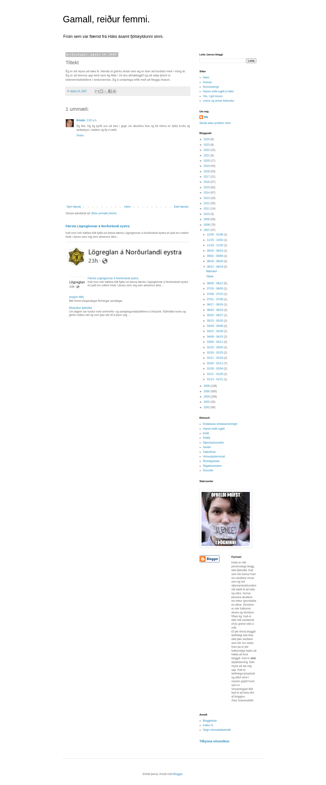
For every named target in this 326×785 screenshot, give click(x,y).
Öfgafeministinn (212, 465)
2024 (207, 139)
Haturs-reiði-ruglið (213, 428)
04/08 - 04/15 (215, 336)
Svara (80, 135)
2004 (207, 396)
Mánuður (211, 271)
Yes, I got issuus (213, 96)
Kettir (206, 433)
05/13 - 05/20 (215, 320)
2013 (207, 198)
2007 (207, 230)
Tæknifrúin (209, 452)
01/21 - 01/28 (215, 374)
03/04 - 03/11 (215, 341)
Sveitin (207, 447)
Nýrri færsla (74, 206)
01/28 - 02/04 (215, 368)
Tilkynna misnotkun (214, 741)
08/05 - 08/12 (215, 283)
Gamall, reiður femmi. (106, 19)
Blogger (178, 774)
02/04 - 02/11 (215, 363)
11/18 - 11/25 (215, 245)
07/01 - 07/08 (215, 299)
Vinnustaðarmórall (214, 456)
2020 (207, 160)
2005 (207, 391)
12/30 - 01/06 (215, 234)
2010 (207, 214)
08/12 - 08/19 (215, 266)
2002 (207, 407)
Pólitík (206, 437)
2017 (207, 176)
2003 (207, 401)
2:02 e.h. (92, 120)
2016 (207, 181)
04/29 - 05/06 (215, 326)
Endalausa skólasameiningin (220, 424)
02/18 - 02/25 (215, 352)
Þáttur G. (208, 725)
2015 (207, 187)
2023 (207, 144)
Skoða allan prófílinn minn (215, 123)
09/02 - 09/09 (215, 256)
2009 (207, 219)
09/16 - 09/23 (215, 250)
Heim (127, 206)
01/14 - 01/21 (215, 379)
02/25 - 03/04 (215, 347)
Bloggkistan (210, 720)
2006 (207, 385)
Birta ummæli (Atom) (104, 213)
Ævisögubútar (211, 461)
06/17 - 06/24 (215, 304)
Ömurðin (208, 470)
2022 (207, 150)
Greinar (207, 82)
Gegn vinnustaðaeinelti (217, 729)
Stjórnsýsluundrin (213, 442)
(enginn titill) (76, 297)
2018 (207, 171)
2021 (207, 155)
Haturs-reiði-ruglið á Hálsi (218, 91)
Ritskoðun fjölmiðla (80, 308)
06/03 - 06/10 (215, 310)
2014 (207, 192)
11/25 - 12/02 (215, 240)
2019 (207, 166)
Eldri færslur (181, 206)
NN (206, 117)
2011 (207, 208)
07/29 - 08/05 (215, 288)
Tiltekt (210, 276)
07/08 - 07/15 (215, 294)
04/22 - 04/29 (215, 331)
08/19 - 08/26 (215, 261)
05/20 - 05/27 (215, 315)
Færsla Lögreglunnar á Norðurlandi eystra (98, 226)
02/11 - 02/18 (215, 357)
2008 (207, 224)
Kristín (80, 120)
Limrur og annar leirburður (218, 100)
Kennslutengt (211, 86)
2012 (207, 203)
